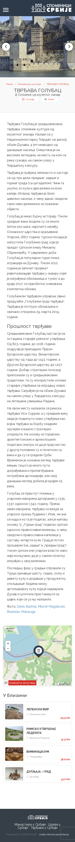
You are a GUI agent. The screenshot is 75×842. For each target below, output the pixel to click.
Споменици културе (29, 84)
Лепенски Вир (38, 714)
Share (49, 99)
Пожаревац (36, 756)
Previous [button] (6, 47)
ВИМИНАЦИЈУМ (37, 751)
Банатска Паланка (40, 738)
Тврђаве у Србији (44, 828)
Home (9, 84)
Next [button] (69, 47)
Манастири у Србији (30, 824)
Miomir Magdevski (51, 606)
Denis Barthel (26, 606)
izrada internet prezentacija (54, 834)
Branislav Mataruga (21, 612)
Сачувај (28, 99)
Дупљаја (34, 776)
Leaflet (63, 684)
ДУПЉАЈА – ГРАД (38, 771)
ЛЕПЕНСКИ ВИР (37, 709)
